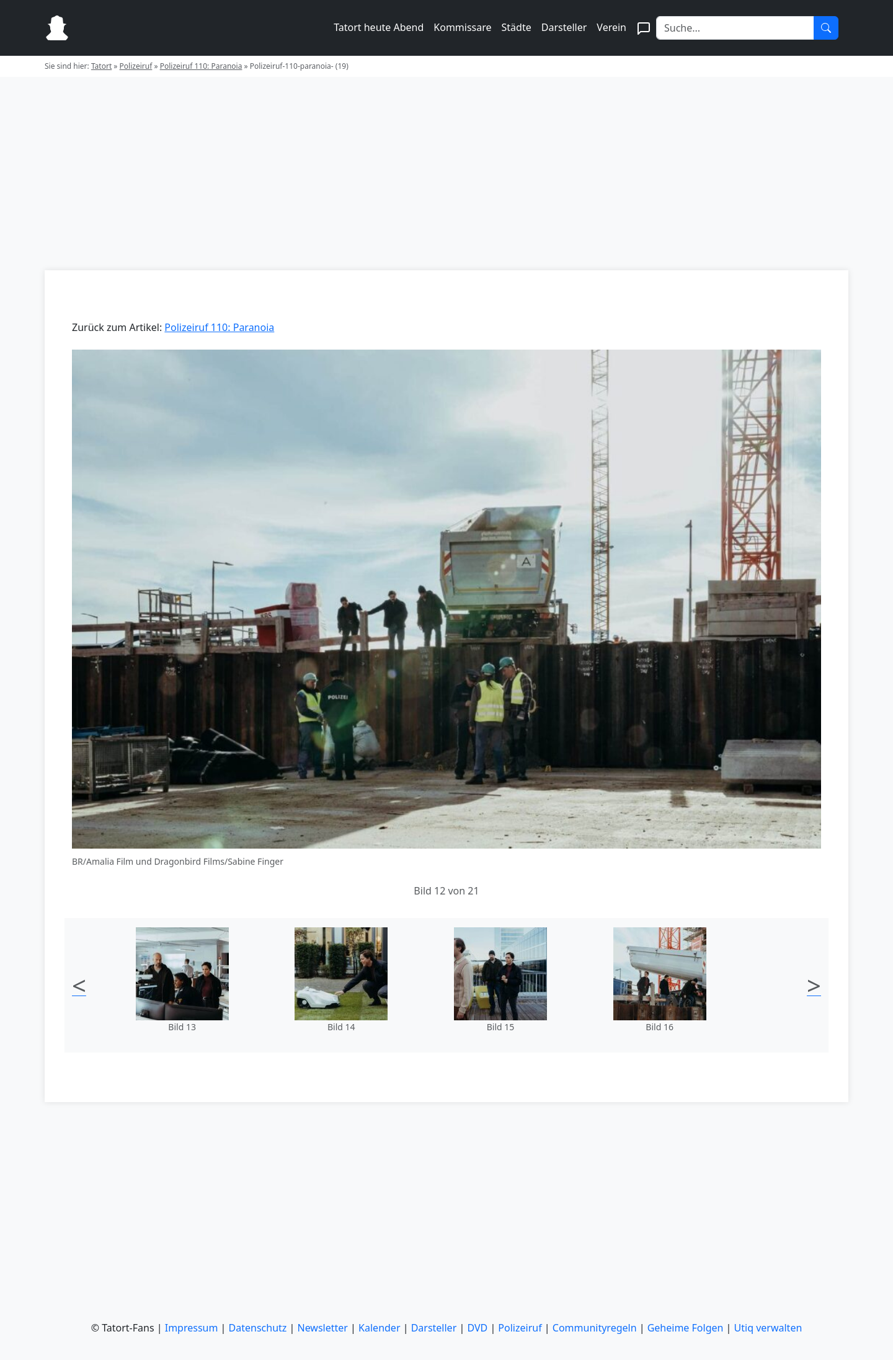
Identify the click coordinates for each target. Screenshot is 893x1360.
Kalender (379, 1328)
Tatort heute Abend (379, 27)
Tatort (101, 66)
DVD (477, 1328)
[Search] (735, 28)
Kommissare (462, 27)
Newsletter (323, 1328)
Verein (611, 27)
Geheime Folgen (685, 1328)
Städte (516, 27)
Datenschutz (258, 1328)
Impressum (191, 1328)
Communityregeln (595, 1328)
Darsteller (564, 27)
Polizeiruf (136, 66)
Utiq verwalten (768, 1328)
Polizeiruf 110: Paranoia (201, 66)
